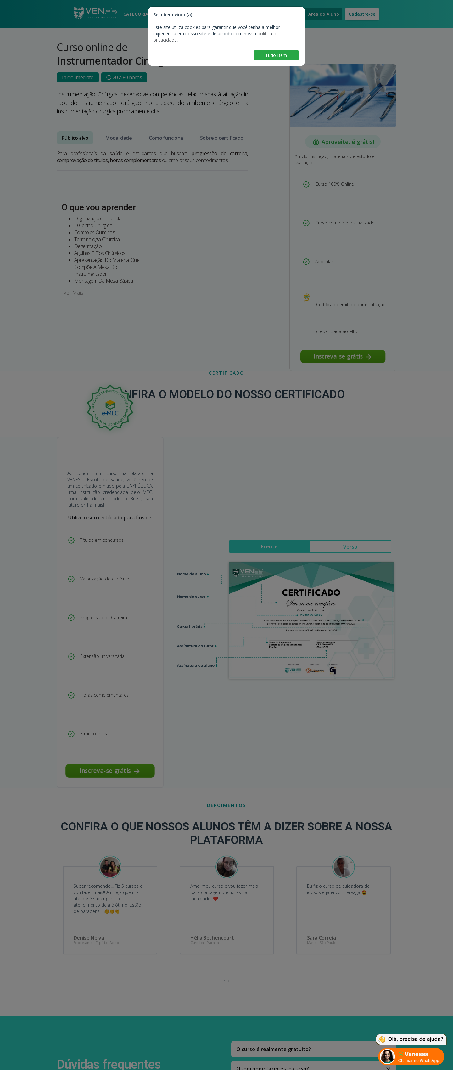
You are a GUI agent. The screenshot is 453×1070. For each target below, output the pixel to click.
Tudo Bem (276, 55)
